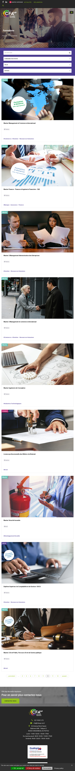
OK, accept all (18, 768)
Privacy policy (58, 768)
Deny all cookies (33, 768)
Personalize (47, 768)
